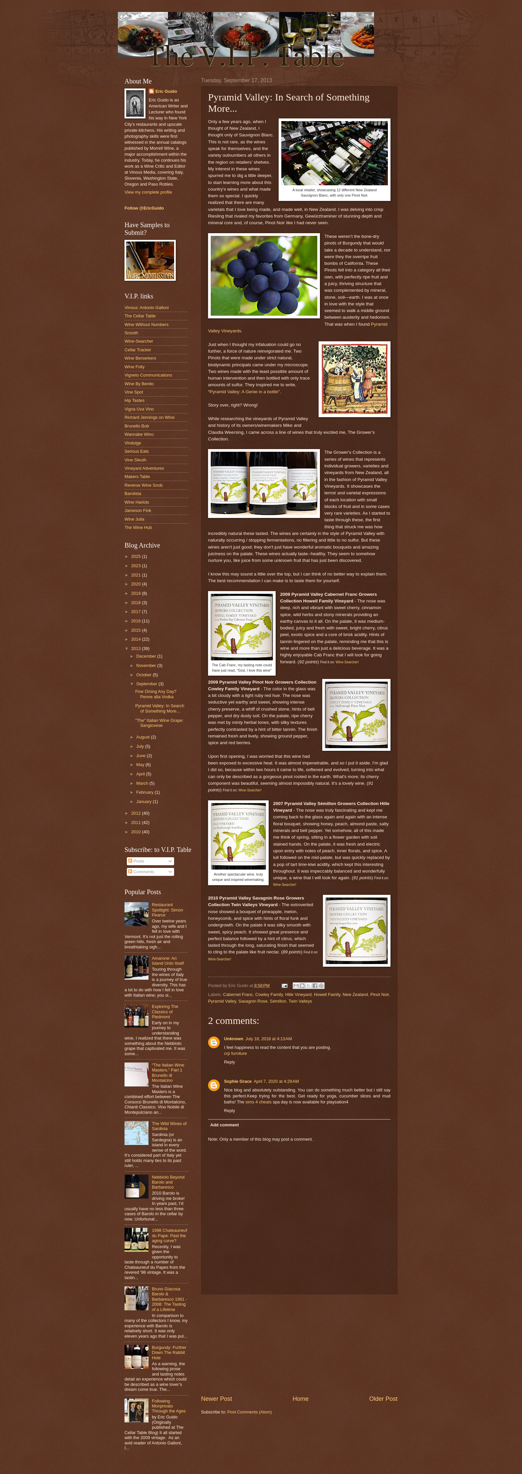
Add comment (224, 1124)
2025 (136, 556)
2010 (136, 831)
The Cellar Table (140, 315)
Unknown (233, 1038)
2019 (136, 593)
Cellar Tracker (138, 349)
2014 (136, 639)
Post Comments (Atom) (249, 1411)
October (144, 674)
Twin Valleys (300, 1001)
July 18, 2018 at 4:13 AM (268, 1038)
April (141, 773)
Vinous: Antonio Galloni (147, 307)
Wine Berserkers (140, 358)
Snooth (131, 332)
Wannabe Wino (139, 434)
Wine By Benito (139, 383)
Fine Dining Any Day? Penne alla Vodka (155, 694)
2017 (136, 611)
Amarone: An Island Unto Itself (168, 961)
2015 (136, 630)
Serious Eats (137, 451)
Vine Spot (134, 392)
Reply (229, 1062)
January (144, 801)
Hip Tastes (134, 400)
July (140, 746)
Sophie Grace (238, 1081)
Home (301, 1398)
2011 (136, 822)
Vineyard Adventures (144, 468)
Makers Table (137, 476)
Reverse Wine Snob (144, 485)
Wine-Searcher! (347, 662)
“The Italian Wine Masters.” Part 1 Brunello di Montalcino (168, 1073)
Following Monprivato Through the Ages (169, 1406)
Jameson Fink (138, 510)
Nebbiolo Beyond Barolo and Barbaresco (168, 1182)
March (142, 783)
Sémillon (278, 1001)
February (145, 792)
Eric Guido (166, 91)
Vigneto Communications (148, 375)
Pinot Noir (379, 994)
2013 (136, 648)
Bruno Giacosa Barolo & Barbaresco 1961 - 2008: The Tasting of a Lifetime (169, 1299)
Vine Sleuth (135, 459)
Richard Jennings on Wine (149, 417)
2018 (136, 602)
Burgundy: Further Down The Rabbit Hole (169, 1352)
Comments (141, 871)
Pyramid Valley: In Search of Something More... (159, 708)
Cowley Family (269, 994)
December (146, 656)
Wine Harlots (137, 502)
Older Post (383, 1398)
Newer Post (216, 1398)
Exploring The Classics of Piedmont (165, 1011)
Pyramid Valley (222, 1001)
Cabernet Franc (238, 994)
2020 (136, 583)
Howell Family (327, 994)
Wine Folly (134, 366)
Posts (136, 861)
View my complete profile (148, 192)
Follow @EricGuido (144, 208)
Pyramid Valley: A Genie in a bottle (244, 391)
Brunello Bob (137, 425)
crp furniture (235, 1053)
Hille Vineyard (298, 994)
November (146, 665)
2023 (136, 565)
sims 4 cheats (258, 1101)
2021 (136, 575)
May (140, 764)
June (141, 755)
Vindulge (133, 442)
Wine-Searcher (139, 341)
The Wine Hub (138, 527)
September (147, 683)
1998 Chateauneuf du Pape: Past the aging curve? (169, 1235)
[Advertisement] (299, 1344)
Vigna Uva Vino (139, 409)
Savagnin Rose (252, 1001)
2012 (136, 813)
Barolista (133, 493)
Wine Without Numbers (146, 324)
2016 (136, 620)
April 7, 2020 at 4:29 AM (276, 1081)
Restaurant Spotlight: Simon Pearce (167, 909)
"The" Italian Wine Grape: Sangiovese (159, 723)
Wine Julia (134, 519)
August (143, 737)
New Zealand (355, 994)
